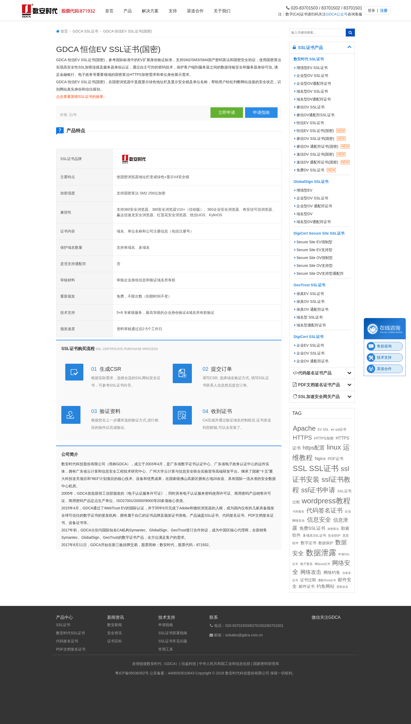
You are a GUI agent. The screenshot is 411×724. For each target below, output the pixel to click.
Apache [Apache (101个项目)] (304, 428)
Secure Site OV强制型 (313, 258)
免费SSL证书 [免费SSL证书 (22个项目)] (312, 528)
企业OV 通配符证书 (311, 361)
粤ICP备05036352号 (132, 673)
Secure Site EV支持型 (313, 250)
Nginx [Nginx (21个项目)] (320, 458)
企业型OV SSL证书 (311, 75)
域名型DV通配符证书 (312, 99)
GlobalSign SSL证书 (311, 181)
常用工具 (165, 649)
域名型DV (303, 214)
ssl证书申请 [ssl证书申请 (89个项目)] (318, 490)
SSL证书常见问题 (172, 641)
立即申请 (226, 112)
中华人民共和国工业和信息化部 (224, 664)
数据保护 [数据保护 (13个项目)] (325, 543)
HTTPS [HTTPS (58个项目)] (302, 437)
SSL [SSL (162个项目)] (300, 468)
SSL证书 (63, 625)
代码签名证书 (67, 641)
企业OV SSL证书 (309, 353)
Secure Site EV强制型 (313, 242)
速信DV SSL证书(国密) (319, 154)
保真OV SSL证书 (309, 301)
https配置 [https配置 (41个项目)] (314, 448)
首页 (109, 11)
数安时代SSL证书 (70, 633)
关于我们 (222, 11)
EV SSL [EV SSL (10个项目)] (323, 429)
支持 (173, 11)
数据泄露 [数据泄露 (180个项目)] (321, 552)
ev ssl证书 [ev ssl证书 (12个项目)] (338, 429)
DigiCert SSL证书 (308, 337)
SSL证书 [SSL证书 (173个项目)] (324, 468)
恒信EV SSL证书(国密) (319, 131)
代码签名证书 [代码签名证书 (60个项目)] (324, 510)
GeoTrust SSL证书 (309, 285)
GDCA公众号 (336, 14)
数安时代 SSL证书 (309, 59)
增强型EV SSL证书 (311, 68)
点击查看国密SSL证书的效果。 (81, 96)
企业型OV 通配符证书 (313, 206)
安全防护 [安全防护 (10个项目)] (334, 535)
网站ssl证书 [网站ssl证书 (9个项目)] (322, 564)
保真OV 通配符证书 (311, 309)
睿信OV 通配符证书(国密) (322, 146)
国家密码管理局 (266, 664)
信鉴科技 (188, 664)
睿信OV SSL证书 (309, 107)
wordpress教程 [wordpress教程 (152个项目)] (326, 500)
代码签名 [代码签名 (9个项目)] (298, 511)
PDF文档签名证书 (70, 649)
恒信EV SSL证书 (309, 123)
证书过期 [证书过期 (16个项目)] (308, 580)
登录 (372, 10)
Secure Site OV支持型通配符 (319, 273)
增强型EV (303, 190)
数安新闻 (114, 625)
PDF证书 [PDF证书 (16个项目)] (335, 459)
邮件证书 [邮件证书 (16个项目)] (307, 586)
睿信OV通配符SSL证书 (314, 115)
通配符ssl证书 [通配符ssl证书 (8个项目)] (327, 580)
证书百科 (114, 641)
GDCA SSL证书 (85, 31)
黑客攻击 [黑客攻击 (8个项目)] (342, 586)
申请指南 (261, 112)
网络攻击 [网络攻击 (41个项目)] (310, 572)
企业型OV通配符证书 (312, 83)
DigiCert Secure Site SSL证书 (319, 233)
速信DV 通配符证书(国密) (322, 162)
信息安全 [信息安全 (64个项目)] (319, 519)
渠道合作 (195, 11)
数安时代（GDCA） (163, 664)
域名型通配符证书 (310, 325)
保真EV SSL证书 (309, 294)
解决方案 (150, 11)
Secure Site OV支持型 (313, 265)
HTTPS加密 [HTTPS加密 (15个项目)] (324, 438)
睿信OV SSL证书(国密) (320, 138)
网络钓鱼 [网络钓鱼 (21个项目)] (331, 572)
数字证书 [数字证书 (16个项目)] (308, 543)
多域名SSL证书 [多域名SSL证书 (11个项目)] (314, 535)
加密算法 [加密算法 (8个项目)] (333, 528)
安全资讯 (114, 633)
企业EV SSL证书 (309, 345)
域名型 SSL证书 (308, 317)
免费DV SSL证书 (315, 170)
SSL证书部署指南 (172, 633)
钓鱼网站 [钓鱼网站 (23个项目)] (325, 586)
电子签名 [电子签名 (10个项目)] (306, 564)
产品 (127, 11)
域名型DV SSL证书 (311, 91)
